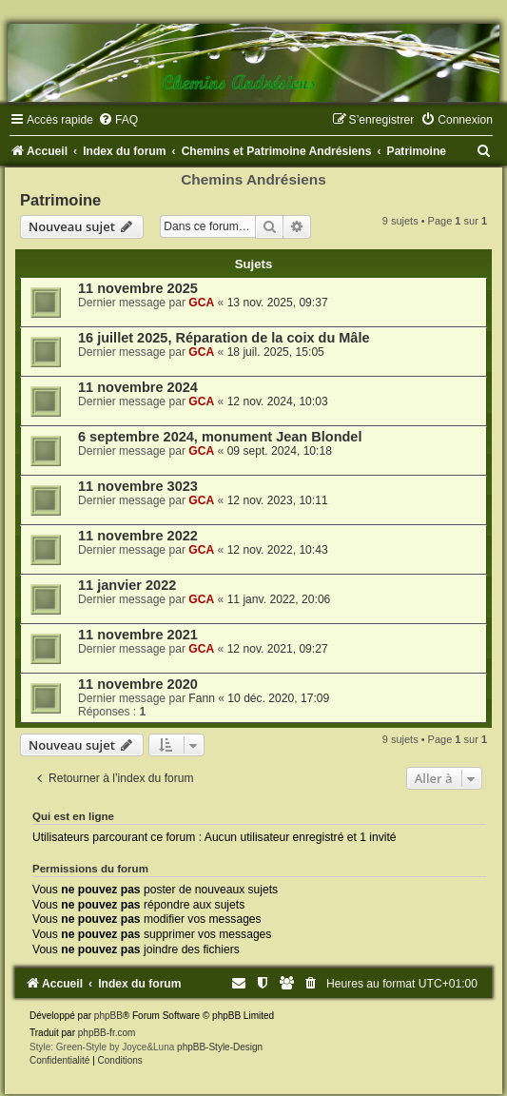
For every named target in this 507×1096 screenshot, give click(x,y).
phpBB (108, 1015)
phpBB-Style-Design (220, 1047)
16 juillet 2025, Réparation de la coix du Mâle (224, 337)
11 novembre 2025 (138, 288)
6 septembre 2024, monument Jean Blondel (219, 436)
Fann (201, 698)
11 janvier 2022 (127, 585)
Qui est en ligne (73, 816)
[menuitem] (118, 120)
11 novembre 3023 (138, 486)
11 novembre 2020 (138, 684)
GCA (201, 302)
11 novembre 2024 (138, 387)
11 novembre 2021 (138, 634)
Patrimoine (60, 199)
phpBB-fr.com (107, 1033)
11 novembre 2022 (138, 535)
